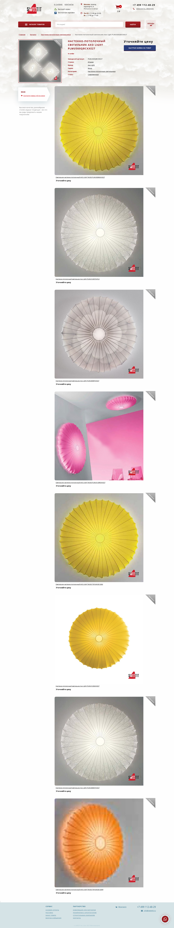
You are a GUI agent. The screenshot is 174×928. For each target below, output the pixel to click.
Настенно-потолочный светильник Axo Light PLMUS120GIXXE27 (77, 686)
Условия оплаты (52, 910)
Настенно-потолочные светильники (56, 35)
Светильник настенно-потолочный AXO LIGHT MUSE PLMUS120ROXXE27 (80, 483)
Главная (22, 35)
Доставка (49, 912)
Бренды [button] (150, 23)
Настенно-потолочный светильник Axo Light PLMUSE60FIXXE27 (77, 381)
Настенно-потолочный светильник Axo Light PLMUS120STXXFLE (78, 279)
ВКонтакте (122, 907)
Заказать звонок (145, 9)
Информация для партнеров (84, 910)
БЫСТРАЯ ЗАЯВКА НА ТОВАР (140, 48)
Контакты (69, 4)
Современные (93, 74)
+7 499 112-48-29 (144, 4)
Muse (90, 68)
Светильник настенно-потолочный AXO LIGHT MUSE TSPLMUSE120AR (79, 890)
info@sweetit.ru (150, 911)
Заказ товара (51, 915)
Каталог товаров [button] (36, 24)
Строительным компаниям (84, 915)
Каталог (33, 35)
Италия (91, 62)
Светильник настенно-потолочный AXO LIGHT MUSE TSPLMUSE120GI (79, 584)
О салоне (58, 4)
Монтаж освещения (53, 918)
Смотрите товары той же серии (34, 96)
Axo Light (91, 65)
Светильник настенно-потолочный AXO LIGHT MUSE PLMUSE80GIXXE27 (80, 177)
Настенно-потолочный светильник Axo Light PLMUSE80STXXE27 (78, 788)
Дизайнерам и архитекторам (85, 912)
